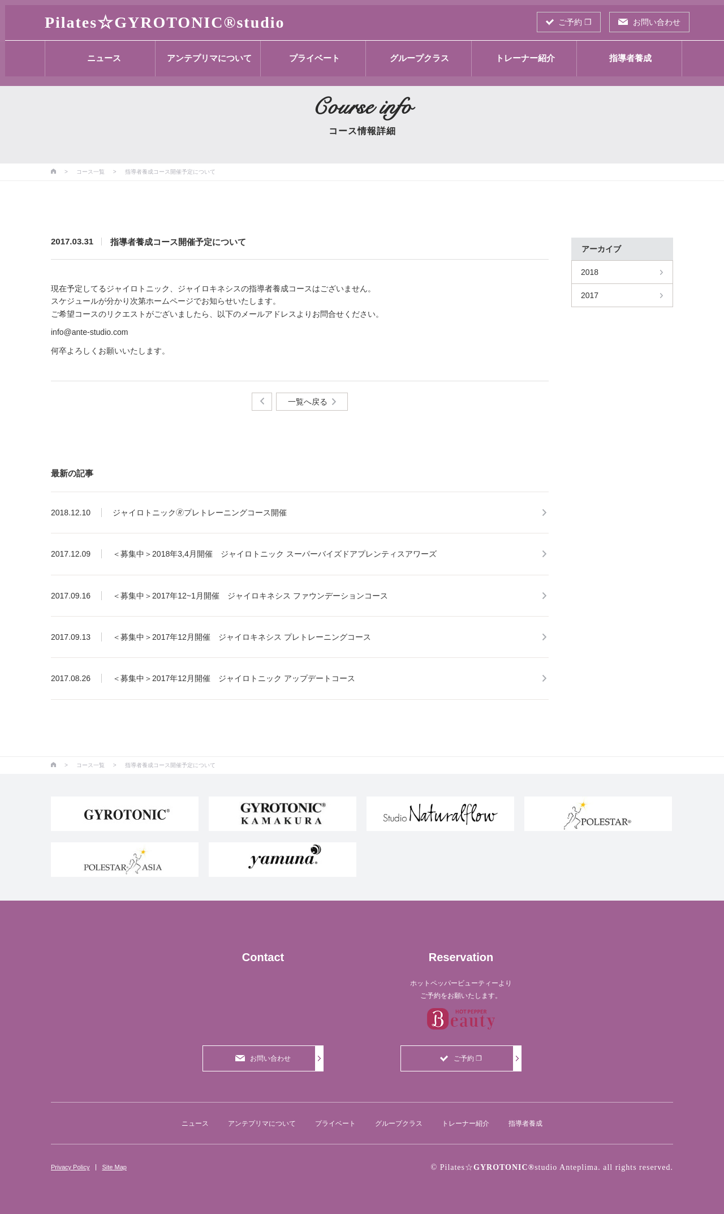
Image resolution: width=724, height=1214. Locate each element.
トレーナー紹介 (520, 53)
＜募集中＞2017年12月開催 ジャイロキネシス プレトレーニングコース (242, 637)
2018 (589, 272)
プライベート (309, 53)
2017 (589, 295)
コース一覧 (90, 172)
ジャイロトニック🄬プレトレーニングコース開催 (200, 512)
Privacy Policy (70, 1167)
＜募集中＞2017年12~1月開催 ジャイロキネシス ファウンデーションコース (250, 595)
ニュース (99, 53)
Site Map (114, 1167)
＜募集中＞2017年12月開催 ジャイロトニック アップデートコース (234, 678)
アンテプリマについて (204, 53)
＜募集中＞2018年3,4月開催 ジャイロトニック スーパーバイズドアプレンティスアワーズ (275, 553)
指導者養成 (625, 53)
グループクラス (415, 53)
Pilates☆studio (160, 17)
